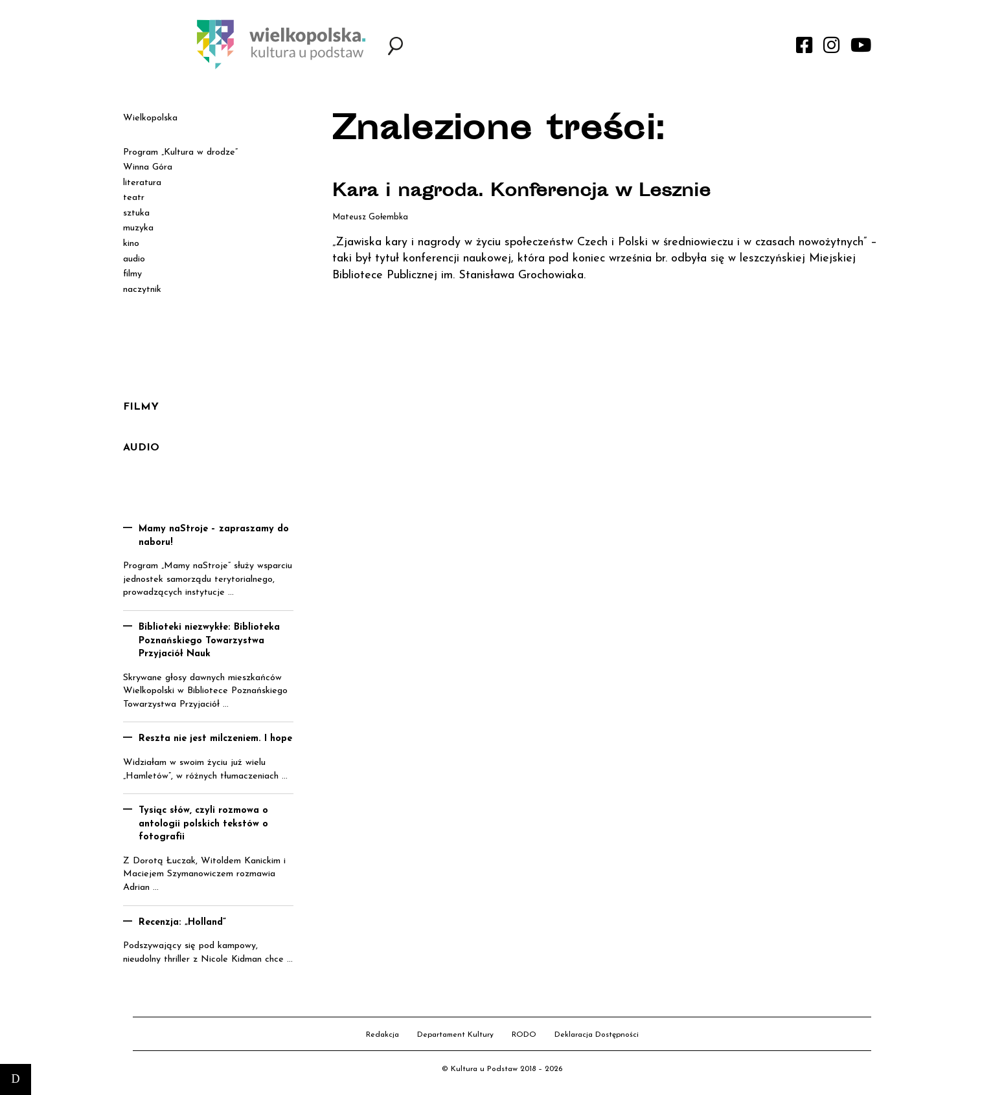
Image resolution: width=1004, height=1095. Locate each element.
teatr (133, 198)
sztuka (136, 213)
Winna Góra (147, 167)
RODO (524, 1035)
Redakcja (382, 1035)
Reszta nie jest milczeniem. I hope (215, 739)
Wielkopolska (150, 118)
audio (134, 259)
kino (131, 244)
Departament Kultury (455, 1035)
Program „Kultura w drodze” (180, 152)
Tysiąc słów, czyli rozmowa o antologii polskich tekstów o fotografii (203, 824)
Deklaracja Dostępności (596, 1035)
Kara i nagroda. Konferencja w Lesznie (525, 192)
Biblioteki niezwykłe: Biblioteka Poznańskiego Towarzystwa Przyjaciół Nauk (209, 641)
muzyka (138, 228)
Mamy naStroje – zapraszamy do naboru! (214, 536)
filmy (132, 274)
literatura (142, 183)
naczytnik (142, 289)
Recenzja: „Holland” (182, 922)
